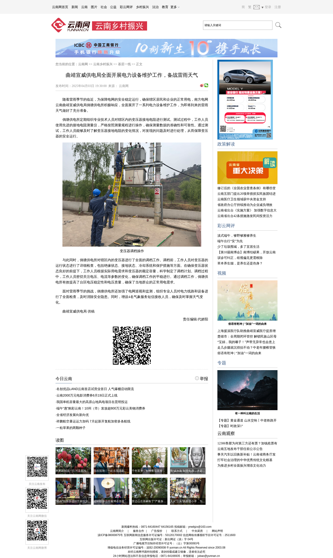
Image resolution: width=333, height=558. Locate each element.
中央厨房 (197, 531)
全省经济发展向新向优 (72, 415)
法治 (155, 7)
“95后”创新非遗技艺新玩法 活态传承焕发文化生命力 (88, 501)
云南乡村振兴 (103, 64)
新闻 (74, 7)
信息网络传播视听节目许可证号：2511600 (209, 535)
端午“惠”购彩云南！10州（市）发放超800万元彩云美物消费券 (100, 408)
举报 (201, 378)
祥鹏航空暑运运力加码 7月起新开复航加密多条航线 (93, 421)
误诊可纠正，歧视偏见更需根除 (240, 258)
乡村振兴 (142, 7)
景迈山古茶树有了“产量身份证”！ (152, 501)
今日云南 (64, 378)
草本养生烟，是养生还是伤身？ (240, 263)
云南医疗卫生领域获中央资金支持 (241, 199)
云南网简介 (117, 531)
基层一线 (124, 64)
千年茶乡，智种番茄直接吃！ (150, 470)
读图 (60, 440)
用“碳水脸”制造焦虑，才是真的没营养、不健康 (198, 470)
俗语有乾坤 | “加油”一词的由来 (247, 324)
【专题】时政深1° (230, 426)
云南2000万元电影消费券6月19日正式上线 (87, 395)
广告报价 (156, 531)
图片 (94, 7)
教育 (165, 7)
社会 (104, 7)
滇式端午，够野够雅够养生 (236, 235)
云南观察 (226, 433)
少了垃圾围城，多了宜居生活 (238, 246)
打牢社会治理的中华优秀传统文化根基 (244, 460)
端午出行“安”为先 (230, 241)
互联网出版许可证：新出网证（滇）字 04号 (167, 539)
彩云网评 (126, 7)
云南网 (83, 64)
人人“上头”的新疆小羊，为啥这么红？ (193, 501)
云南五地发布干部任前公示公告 (240, 449)
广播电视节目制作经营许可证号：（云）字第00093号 (166, 543)
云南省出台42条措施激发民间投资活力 (244, 216)
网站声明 (217, 531)
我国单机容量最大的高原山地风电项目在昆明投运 (92, 402)
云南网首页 (60, 7)
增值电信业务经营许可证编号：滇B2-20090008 (137, 547)
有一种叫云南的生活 (247, 413)
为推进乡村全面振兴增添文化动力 (241, 465)
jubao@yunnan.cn (208, 556)
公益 (113, 7)
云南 (84, 7)
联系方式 (176, 531)
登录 (268, 7)
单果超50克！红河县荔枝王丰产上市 (78, 470)
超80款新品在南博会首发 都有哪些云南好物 (121, 501)
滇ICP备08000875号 (110, 535)
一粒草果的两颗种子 (71, 428)
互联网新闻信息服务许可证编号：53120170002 (153, 535)
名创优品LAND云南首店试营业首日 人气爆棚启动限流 (95, 389)
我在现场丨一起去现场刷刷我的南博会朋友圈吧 (123, 470)
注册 (277, 7)
